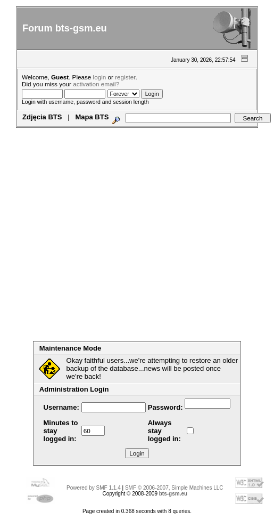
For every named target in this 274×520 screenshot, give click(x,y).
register (125, 77)
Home (37, 131)
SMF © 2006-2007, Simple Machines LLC (174, 488)
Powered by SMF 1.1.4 (94, 488)
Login (106, 131)
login (99, 77)
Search (80, 131)
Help (57, 131)
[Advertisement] (100, 241)
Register (136, 131)
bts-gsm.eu (173, 494)
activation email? (96, 83)
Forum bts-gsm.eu (64, 28)
